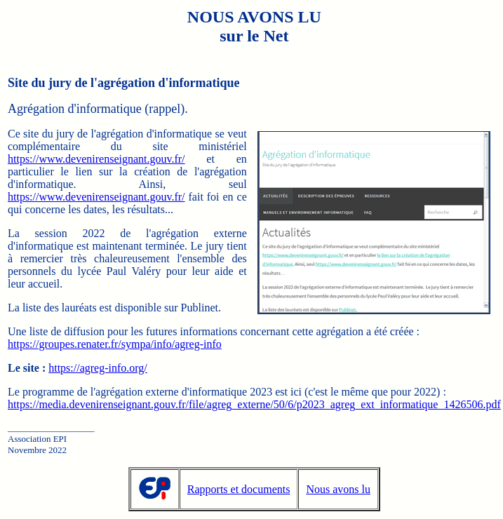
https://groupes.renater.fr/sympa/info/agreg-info (115, 344)
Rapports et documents (238, 489)
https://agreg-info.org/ (97, 368)
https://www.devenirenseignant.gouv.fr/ (96, 159)
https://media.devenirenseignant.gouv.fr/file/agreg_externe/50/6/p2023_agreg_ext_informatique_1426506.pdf (254, 404)
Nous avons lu (338, 489)
